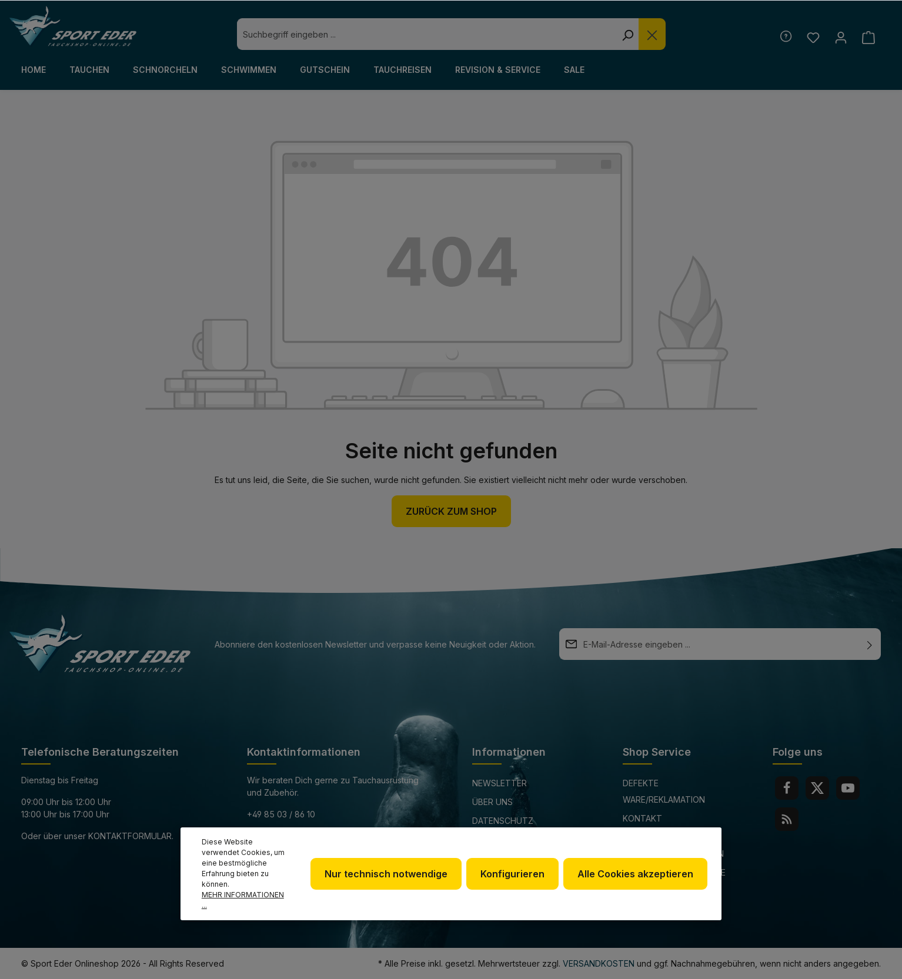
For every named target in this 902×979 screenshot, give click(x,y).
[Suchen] (627, 34)
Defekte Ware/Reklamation (664, 791)
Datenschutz (502, 821)
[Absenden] (869, 644)
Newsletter (499, 783)
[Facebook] (787, 788)
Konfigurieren (512, 874)
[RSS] (787, 819)
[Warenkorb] (868, 37)
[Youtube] (848, 788)
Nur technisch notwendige (386, 874)
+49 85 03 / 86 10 (281, 814)
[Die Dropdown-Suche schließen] (652, 34)
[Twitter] (817, 788)
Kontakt (642, 818)
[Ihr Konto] (840, 37)
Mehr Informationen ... (243, 900)
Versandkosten (598, 963)
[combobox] (426, 34)
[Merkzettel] (813, 37)
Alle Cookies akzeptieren (635, 874)
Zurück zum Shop (451, 511)
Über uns (492, 802)
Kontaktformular (130, 836)
